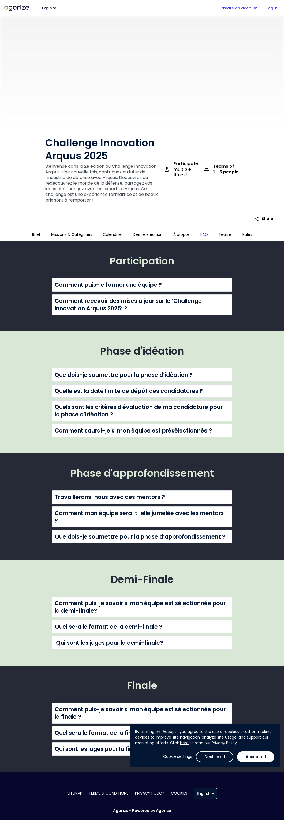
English (205, 793)
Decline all (214, 756)
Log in (272, 8)
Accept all (256, 756)
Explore (49, 8)
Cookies (179, 793)
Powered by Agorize (151, 810)
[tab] (36, 234)
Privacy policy (150, 793)
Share (263, 215)
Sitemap (74, 793)
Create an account (239, 8)
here (184, 743)
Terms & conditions (109, 793)
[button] (142, 282)
